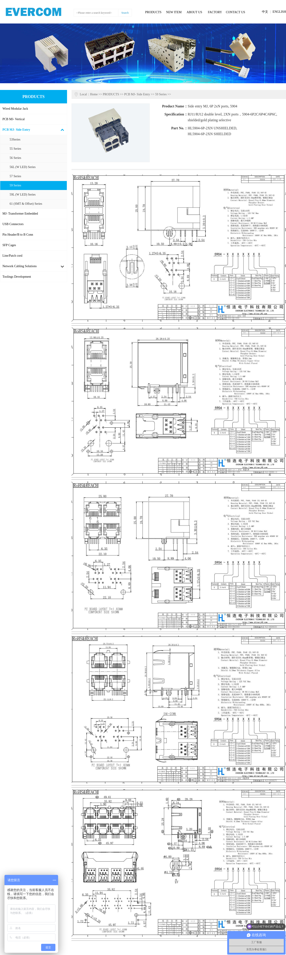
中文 (265, 11)
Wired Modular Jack (15, 108)
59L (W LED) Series (23, 194)
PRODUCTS (153, 12)
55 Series (15, 148)
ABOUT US (194, 12)
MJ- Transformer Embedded (20, 213)
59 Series (15, 185)
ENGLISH (279, 11)
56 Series (15, 158)
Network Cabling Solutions (19, 266)
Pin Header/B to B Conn (17, 234)
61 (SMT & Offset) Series (26, 203)
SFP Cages (9, 245)
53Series (15, 139)
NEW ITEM (173, 12)
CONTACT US (235, 12)
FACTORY (215, 12)
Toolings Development (16, 276)
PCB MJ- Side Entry (16, 129)
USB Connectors (13, 224)
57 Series (15, 176)
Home (94, 94)
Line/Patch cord (12, 255)
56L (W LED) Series (23, 167)
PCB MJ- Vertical (13, 119)
